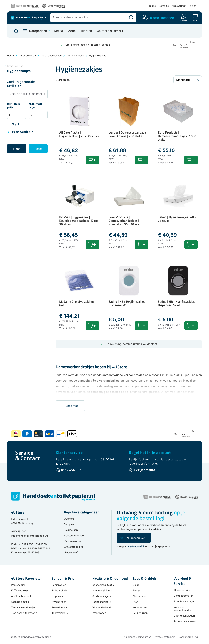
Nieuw (58, 30)
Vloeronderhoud (101, 607)
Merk (16, 124)
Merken (86, 30)
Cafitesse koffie (20, 601)
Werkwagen (99, 612)
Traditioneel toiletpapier (24, 612)
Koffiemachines (19, 590)
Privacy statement (164, 636)
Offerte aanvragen (184, 615)
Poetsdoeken (59, 607)
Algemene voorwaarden (137, 636)
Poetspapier (18, 584)
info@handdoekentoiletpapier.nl (29, 535)
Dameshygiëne (75, 55)
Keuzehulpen (140, 612)
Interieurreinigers (102, 590)
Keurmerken (71, 529)
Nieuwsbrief (179, 5)
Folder (192, 5)
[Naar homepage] (16, 30)
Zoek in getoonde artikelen (21, 84)
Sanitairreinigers (101, 596)
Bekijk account (144, 469)
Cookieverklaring (188, 636)
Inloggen (154, 17)
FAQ (135, 601)
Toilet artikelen (27, 55)
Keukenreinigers (101, 601)
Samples (164, 5)
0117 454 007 (71, 469)
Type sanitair (22, 132)
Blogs (152, 5)
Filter (16, 148)
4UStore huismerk (110, 30)
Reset (38, 148)
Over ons (69, 518)
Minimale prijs (14, 105)
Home (10, 55)
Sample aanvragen (184, 601)
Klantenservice (69, 452)
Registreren (167, 17)
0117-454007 (18, 531)
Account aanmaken (185, 621)
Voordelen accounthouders (183, 608)
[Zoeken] (131, 17)
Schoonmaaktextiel (103, 584)
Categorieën (38, 31)
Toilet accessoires (51, 55)
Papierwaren (59, 584)
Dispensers (58, 596)
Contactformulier (73, 546)
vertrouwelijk (136, 546)
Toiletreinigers (60, 612)
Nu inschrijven (136, 538)
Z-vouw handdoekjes (23, 607)
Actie (72, 30)
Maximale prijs (36, 105)
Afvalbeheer (59, 601)
